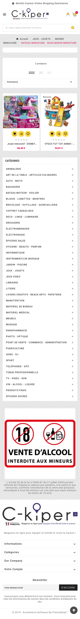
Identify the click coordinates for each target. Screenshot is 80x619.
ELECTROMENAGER (17, 228)
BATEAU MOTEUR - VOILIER (22, 192)
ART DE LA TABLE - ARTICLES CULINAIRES (31, 175)
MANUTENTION (15, 300)
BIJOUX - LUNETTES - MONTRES (25, 198)
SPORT (10, 360)
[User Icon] (68, 14)
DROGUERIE (13, 222)
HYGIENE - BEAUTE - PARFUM (23, 246)
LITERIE (10, 288)
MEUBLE (11, 318)
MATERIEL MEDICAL (18, 312)
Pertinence (40, 82)
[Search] (73, 28)
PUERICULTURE (15, 348)
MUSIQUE (11, 324)
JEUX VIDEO (13, 276)
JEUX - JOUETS (15, 270)
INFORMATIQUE (15, 252)
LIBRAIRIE (12, 282)
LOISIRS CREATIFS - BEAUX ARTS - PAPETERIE (34, 294)
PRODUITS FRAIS (16, 390)
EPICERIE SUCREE (16, 396)
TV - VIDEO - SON (16, 378)
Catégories (12, 160)
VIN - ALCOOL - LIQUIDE (20, 384)
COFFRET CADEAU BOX (20, 210)
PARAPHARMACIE (16, 330)
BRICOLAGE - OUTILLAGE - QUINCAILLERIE (32, 204)
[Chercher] (36, 27)
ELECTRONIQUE (15, 234)
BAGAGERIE (13, 187)
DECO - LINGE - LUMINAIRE (22, 216)
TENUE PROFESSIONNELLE (22, 372)
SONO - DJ (12, 354)
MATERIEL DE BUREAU (19, 306)
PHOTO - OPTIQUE (17, 336)
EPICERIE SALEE (15, 240)
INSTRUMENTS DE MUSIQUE (22, 258)
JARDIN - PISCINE (16, 264)
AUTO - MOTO (14, 181)
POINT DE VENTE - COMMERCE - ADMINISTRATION (36, 342)
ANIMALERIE (13, 169)
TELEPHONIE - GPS (17, 366)
